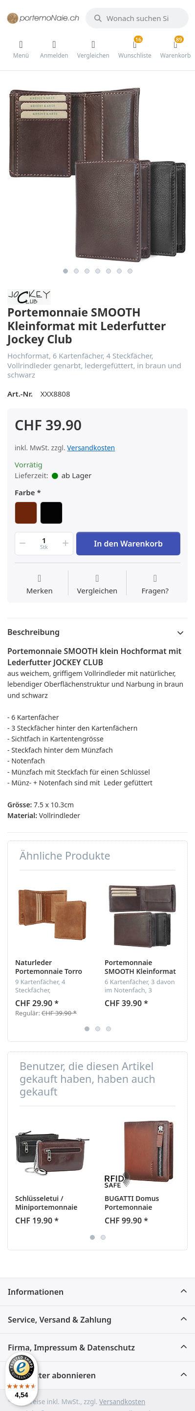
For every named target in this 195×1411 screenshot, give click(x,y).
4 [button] (97, 271)
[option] (97, 173)
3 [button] (87, 271)
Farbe (25, 492)
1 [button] (65, 271)
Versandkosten (91, 447)
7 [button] (130, 271)
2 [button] (76, 271)
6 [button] (119, 271)
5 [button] (108, 271)
